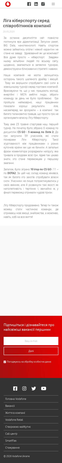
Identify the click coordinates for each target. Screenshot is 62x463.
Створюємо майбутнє (18, 426)
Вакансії (10, 405)
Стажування (12, 447)
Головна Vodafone (15, 399)
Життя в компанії (15, 412)
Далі (31, 351)
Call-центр (11, 433)
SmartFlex (11, 440)
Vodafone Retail (14, 419)
